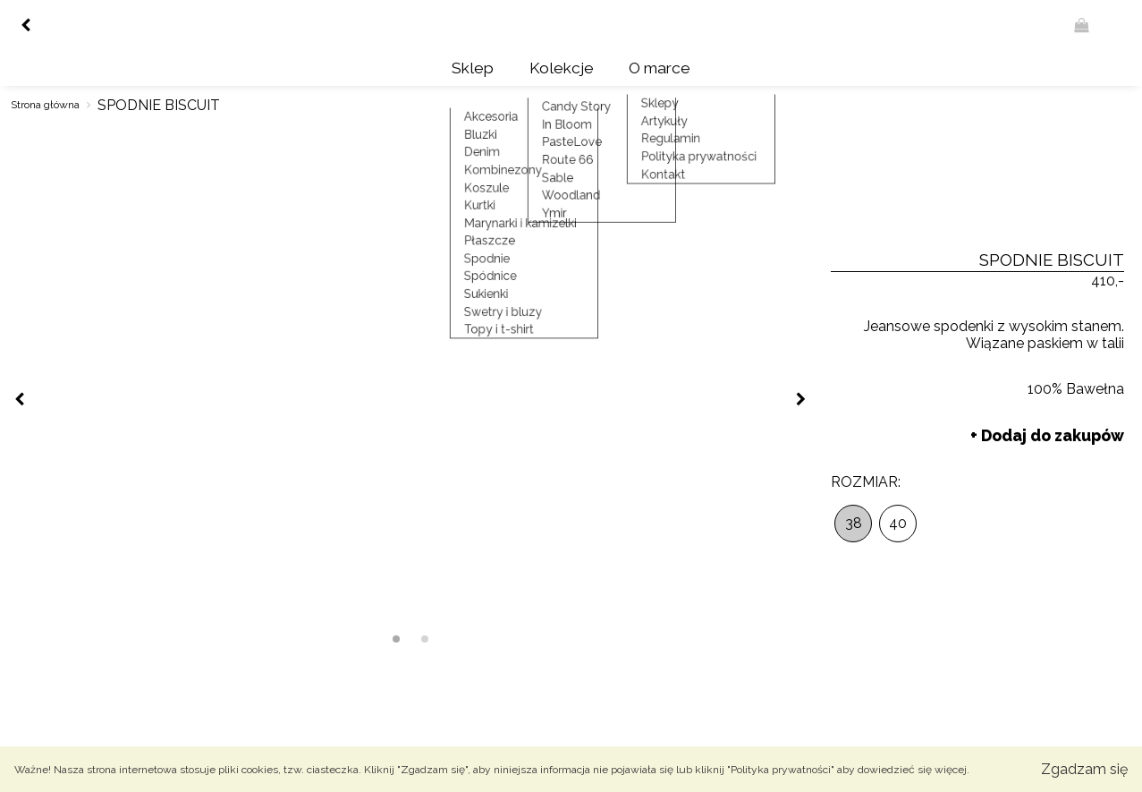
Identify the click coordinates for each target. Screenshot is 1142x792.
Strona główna (45, 101)
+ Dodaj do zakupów (1047, 431)
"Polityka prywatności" (780, 769)
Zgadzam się (1084, 769)
